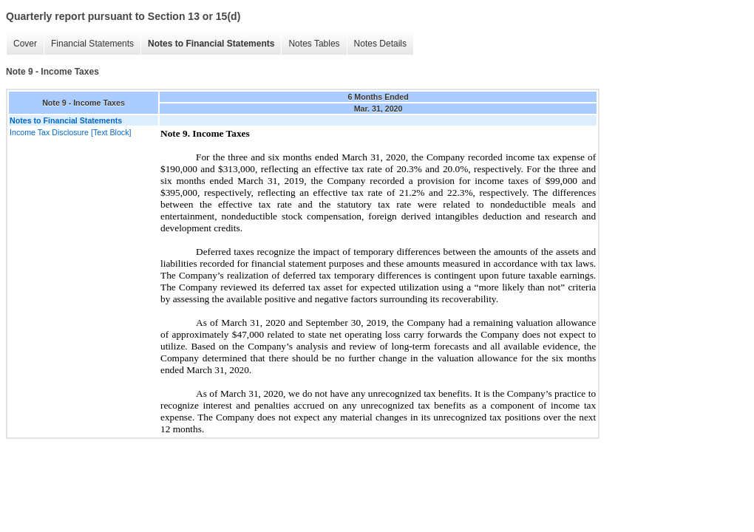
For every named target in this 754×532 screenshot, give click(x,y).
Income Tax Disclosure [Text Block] (70, 132)
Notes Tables (313, 43)
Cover (25, 43)
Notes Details (380, 43)
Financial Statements (92, 43)
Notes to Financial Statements (211, 43)
